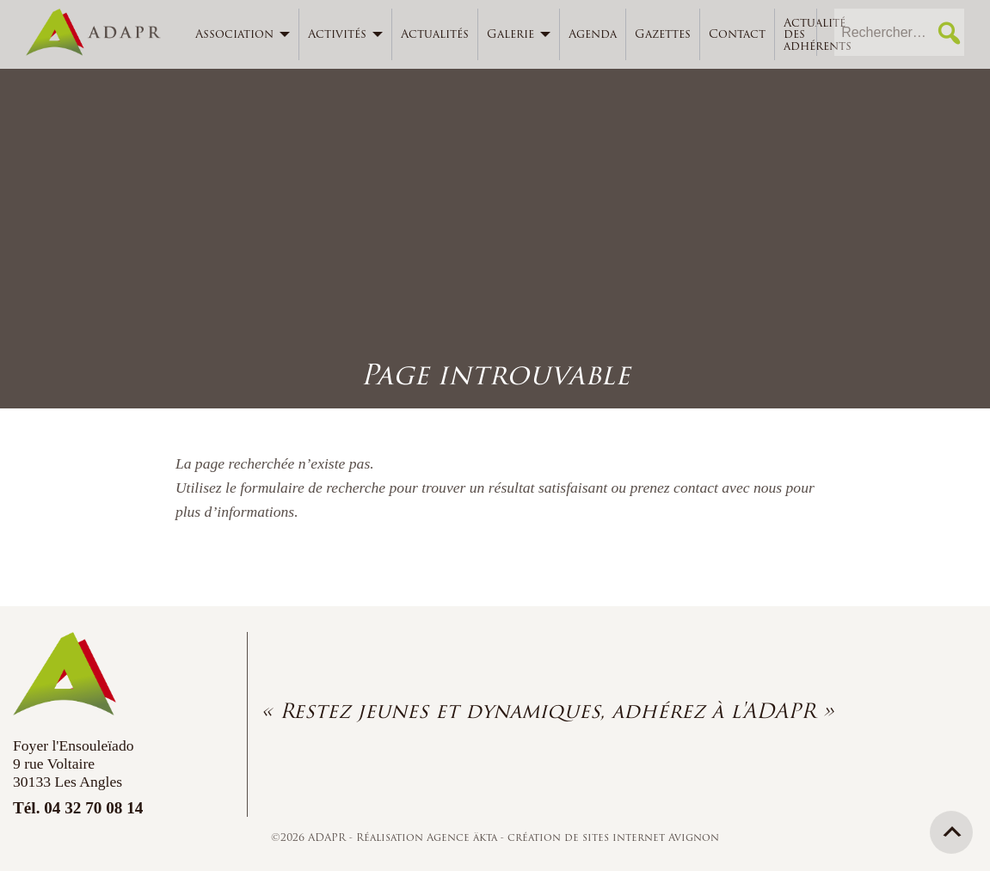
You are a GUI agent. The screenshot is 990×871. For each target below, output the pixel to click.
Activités (337, 34)
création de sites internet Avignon (613, 837)
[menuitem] (243, 34)
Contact (737, 34)
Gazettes (663, 34)
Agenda (593, 34)
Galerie (510, 34)
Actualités (435, 34)
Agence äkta (464, 837)
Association (234, 34)
